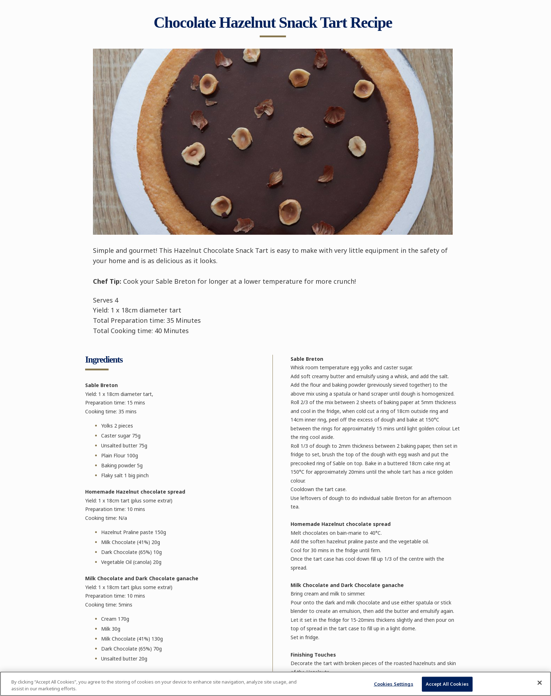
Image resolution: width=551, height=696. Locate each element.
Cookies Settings (393, 684)
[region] (275, 683)
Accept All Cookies (447, 684)
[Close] (539, 683)
